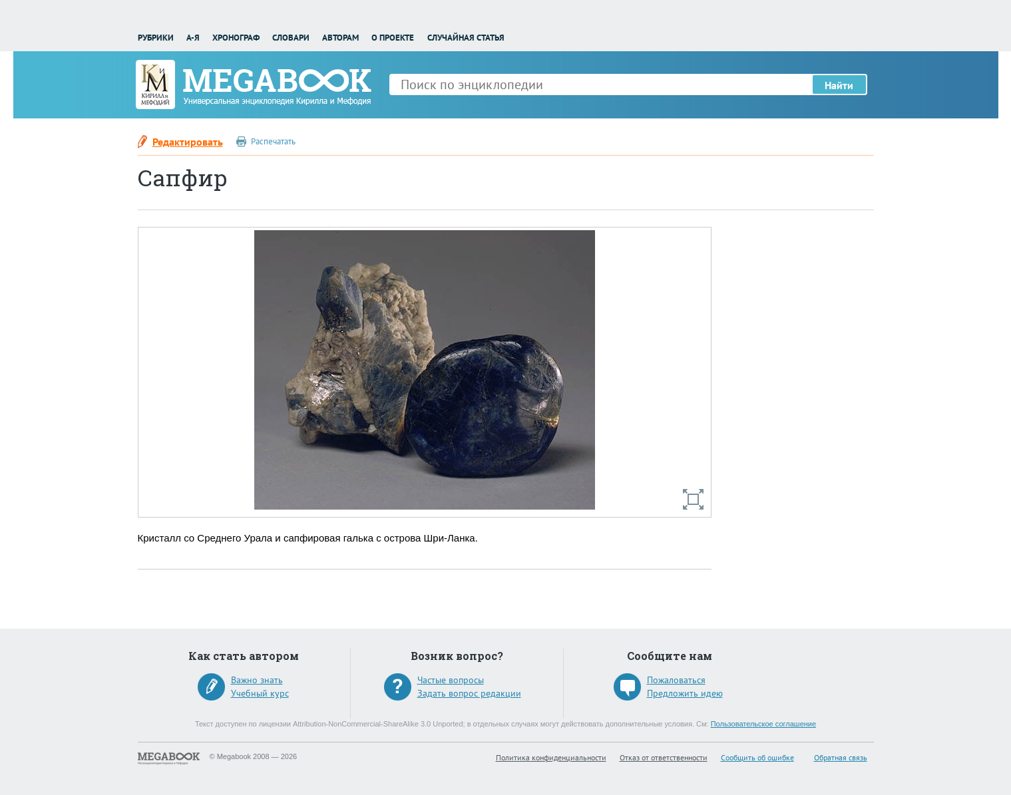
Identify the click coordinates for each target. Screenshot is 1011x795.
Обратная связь (840, 757)
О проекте (392, 37)
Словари (290, 37)
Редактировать (187, 141)
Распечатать (273, 141)
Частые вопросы (450, 680)
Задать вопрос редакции (469, 693)
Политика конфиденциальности (551, 757)
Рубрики (156, 37)
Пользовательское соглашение (763, 724)
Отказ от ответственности (664, 757)
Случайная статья (466, 37)
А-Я (193, 37)
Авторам (340, 37)
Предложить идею (685, 693)
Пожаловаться (676, 680)
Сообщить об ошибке (757, 757)
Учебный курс (260, 693)
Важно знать (257, 680)
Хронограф (236, 37)
